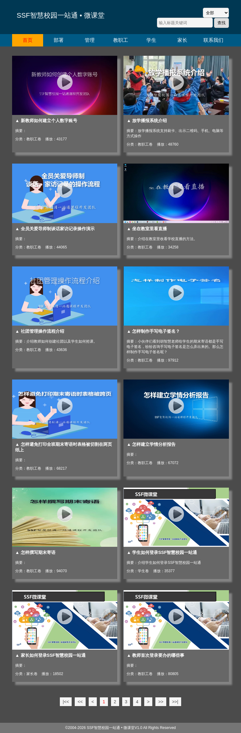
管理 (90, 40)
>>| (175, 701)
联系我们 (213, 40)
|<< (66, 701)
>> (160, 701)
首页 (28, 40)
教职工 (120, 40)
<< (80, 701)
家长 (182, 40)
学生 (151, 40)
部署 (59, 40)
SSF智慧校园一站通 (103, 728)
